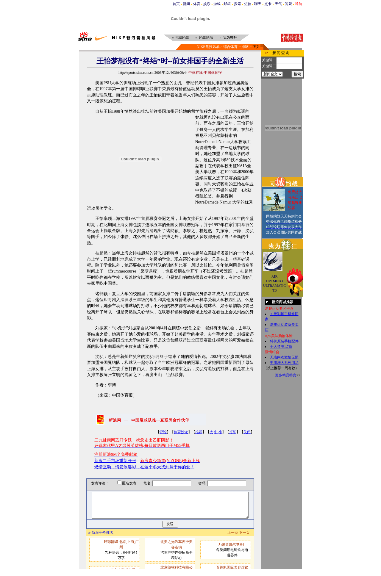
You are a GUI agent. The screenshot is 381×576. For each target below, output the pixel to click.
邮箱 (227, 4)
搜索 (237, 4)
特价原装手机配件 (284, 341)
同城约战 (182, 37)
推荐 (198, 432)
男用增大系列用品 (284, 363)
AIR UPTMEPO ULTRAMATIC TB (274, 283)
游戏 (217, 4)
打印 (232, 432)
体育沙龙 (181, 432)
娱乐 (206, 4)
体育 (196, 4)
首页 (176, 4)
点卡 (267, 4)
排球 (245, 47)
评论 (163, 432)
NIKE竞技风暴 (208, 47)
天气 (278, 4)
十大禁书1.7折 (281, 347)
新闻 (186, 4)
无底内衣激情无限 (284, 357)
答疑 (288, 4)
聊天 (257, 4)
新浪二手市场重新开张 (115, 460)
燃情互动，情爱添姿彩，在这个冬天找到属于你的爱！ (144, 467)
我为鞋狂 (230, 37)
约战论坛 (206, 37)
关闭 (247, 432)
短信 (247, 4)
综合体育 (230, 47)
